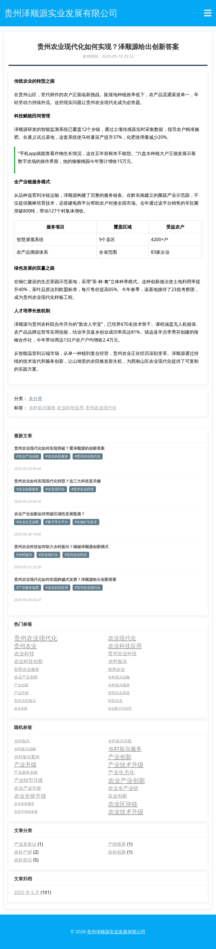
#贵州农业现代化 (88, 456)
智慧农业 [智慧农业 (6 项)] (116, 669)
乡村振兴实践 (120, 741)
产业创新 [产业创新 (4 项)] (21, 684)
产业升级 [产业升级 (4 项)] (21, 692)
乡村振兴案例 (26, 756)
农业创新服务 (24, 803)
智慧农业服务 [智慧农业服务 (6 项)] (26, 669)
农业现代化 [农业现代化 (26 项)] (122, 638)
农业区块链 (123, 804)
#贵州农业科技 (82, 489)
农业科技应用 (70, 408)
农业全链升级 (30, 796)
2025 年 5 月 (26, 892)
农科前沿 (23, 860)
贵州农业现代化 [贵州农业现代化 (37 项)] (35, 638)
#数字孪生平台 (57, 521)
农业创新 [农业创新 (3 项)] (21, 708)
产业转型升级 (28, 780)
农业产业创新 (126, 780)
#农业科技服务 (57, 456)
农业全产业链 (123, 788)
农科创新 (117, 852)
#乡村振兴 (24, 554)
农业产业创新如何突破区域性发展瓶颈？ (49, 513)
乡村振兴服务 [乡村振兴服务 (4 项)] (119, 684)
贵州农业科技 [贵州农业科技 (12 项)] (122, 653)
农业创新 (117, 796)
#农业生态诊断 (27, 521)
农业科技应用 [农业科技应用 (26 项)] (125, 646)
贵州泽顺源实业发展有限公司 (116, 932)
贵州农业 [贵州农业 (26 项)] (25, 646)
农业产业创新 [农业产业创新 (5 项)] (26, 677)
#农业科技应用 (57, 587)
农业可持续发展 (26, 811)
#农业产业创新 (27, 456)
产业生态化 (121, 772)
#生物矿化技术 (86, 521)
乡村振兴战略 (25, 748)
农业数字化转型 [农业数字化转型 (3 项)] (120, 708)
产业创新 (120, 757)
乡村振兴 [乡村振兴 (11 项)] (117, 661)
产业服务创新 (26, 772)
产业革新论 (25, 844)
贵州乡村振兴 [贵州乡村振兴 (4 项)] (25, 700)
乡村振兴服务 (42, 408)
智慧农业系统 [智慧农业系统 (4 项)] (119, 692)
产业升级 (25, 764)
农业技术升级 (125, 812)
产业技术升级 (125, 764)
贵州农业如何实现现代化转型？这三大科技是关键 (57, 481)
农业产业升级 (27, 788)
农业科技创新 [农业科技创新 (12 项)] (28, 661)
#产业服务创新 (27, 587)
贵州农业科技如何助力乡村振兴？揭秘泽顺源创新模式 (61, 546)
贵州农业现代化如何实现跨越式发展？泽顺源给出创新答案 (65, 579)
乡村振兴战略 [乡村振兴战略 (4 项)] (119, 677)
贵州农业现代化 (101, 408)
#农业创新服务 (27, 489)
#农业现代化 (55, 489)
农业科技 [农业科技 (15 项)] (24, 653)
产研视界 (117, 844)
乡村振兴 (22, 741)
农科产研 (23, 852)
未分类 (35, 398)
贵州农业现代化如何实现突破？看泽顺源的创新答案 (59, 448)
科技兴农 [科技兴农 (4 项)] (115, 700)
